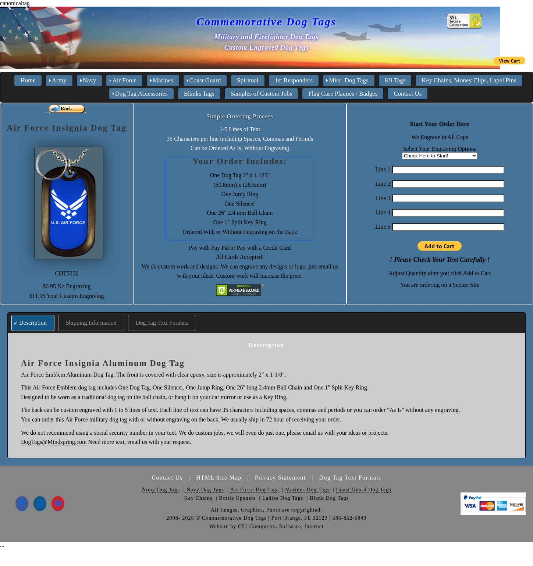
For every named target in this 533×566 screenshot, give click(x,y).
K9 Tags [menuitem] (395, 80)
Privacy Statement (281, 477)
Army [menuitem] (59, 80)
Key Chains (198, 498)
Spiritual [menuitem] (248, 80)
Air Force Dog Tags (254, 489)
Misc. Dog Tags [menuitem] (349, 80)
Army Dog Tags (161, 489)
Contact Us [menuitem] (408, 93)
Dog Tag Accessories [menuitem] (141, 93)
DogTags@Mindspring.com (54, 442)
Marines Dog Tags (307, 489)
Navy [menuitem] (89, 80)
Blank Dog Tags (329, 498)
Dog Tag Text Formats (162, 323)
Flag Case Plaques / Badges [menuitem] (342, 93)
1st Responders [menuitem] (294, 80)
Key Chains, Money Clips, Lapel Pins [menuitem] (469, 80)
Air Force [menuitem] (124, 80)
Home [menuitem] (28, 80)
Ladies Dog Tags (282, 498)
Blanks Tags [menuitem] (199, 93)
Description (33, 323)
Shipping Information (91, 323)
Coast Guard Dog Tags (363, 489)
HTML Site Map (219, 477)
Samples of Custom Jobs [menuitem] (261, 93)
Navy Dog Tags (204, 489)
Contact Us (168, 477)
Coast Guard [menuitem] (205, 80)
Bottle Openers (237, 498)
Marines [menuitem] (163, 80)
